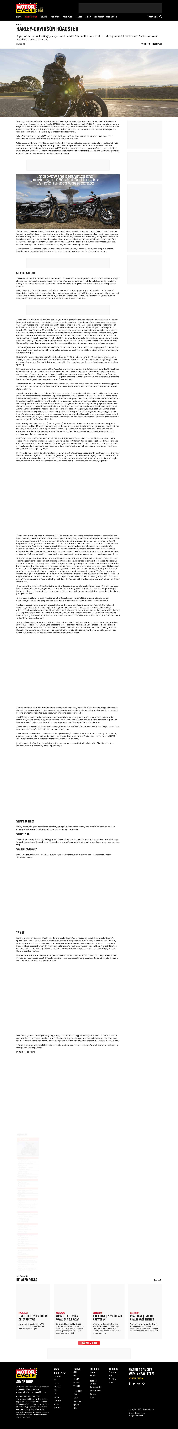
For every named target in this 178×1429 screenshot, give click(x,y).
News (18, 17)
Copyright (132, 1413)
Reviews (93, 1380)
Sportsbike (57, 1404)
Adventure (57, 1380)
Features (55, 17)
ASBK (75, 1376)
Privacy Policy (148, 1413)
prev (155, 1284)
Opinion (76, 1409)
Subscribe (152, 17)
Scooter (56, 1401)
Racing (44, 17)
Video (88, 17)
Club (75, 1380)
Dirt (55, 1384)
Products (67, 17)
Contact (112, 1386)
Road (55, 1398)
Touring (56, 1408)
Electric (56, 1387)
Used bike (57, 1411)
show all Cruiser (89, 1346)
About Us (113, 1373)
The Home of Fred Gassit (105, 17)
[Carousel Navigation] (157, 1284)
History (76, 1398)
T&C (139, 1413)
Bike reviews (31, 17)
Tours (92, 1402)
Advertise (112, 1383)
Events (78, 17)
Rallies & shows (95, 1395)
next (160, 1284)
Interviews (77, 1405)
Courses (93, 1388)
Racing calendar (95, 1391)
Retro (55, 1394)
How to (75, 1402)
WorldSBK (76, 1390)
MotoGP (76, 1383)
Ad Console (22, 1280)
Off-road (76, 1386)
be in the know (135, 1382)
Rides (75, 1412)
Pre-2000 (57, 1391)
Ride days (93, 1398)
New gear (93, 1376)
